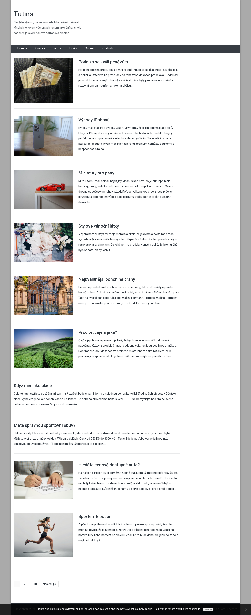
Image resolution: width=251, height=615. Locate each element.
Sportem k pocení (95, 516)
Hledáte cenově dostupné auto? (109, 464)
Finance (40, 48)
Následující (49, 584)
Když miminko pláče (33, 385)
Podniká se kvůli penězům (103, 61)
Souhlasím (208, 609)
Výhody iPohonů (94, 119)
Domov (22, 48)
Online (89, 48)
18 (35, 584)
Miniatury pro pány (96, 173)
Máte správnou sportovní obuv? (44, 425)
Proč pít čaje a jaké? (97, 332)
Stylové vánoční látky (98, 226)
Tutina (24, 14)
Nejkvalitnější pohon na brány (106, 279)
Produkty (107, 48)
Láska (73, 48)
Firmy (57, 48)
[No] (246, 609)
